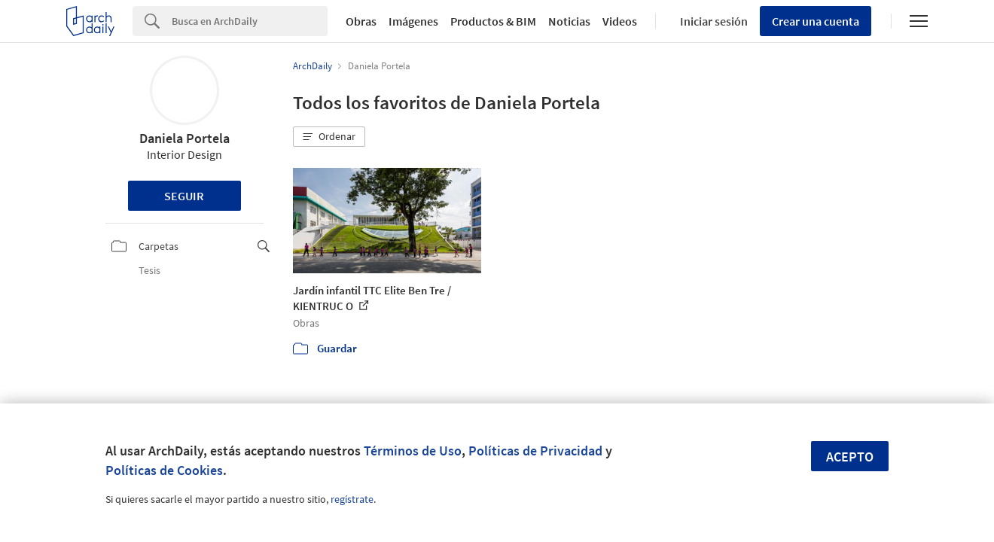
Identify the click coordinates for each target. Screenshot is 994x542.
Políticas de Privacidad (535, 450)
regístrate (352, 499)
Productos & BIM (493, 21)
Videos (619, 21)
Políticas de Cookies (164, 470)
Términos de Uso (413, 450)
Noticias (569, 21)
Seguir (184, 195)
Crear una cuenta (815, 21)
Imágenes (413, 21)
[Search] (250, 21)
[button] (329, 137)
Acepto (850, 456)
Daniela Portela (184, 138)
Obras (361, 21)
